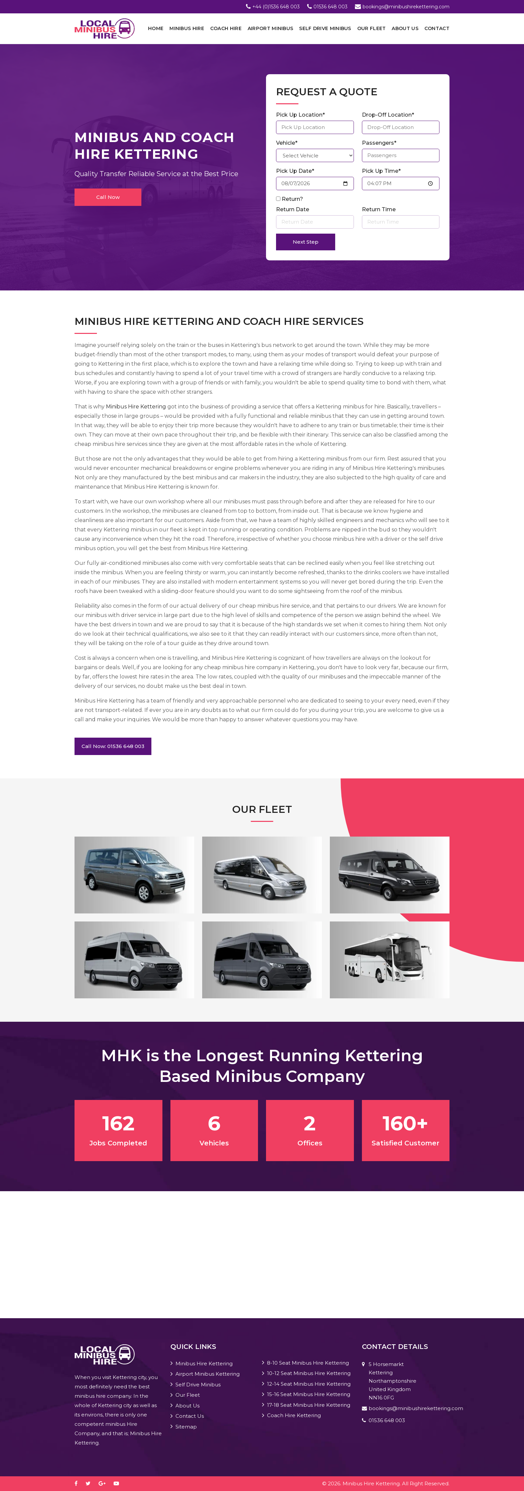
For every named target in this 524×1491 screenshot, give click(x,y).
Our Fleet (371, 28)
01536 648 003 (330, 7)
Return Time (379, 209)
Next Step (305, 242)
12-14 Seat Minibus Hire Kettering (309, 1384)
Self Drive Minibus (325, 28)
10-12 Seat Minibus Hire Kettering (309, 1373)
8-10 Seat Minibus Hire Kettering (308, 1363)
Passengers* (379, 143)
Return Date (292, 209)
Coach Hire (226, 28)
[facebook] (79, 1483)
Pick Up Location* (300, 115)
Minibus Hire (186, 28)
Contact (436, 28)
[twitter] (91, 1483)
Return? (292, 199)
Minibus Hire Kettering (136, 406)
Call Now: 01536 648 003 (113, 746)
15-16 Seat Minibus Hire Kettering (308, 1394)
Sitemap (186, 1426)
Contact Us (189, 1416)
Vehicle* (286, 143)
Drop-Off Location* (388, 115)
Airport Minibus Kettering (207, 1374)
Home (155, 28)
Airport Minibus (270, 28)
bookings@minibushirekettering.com (406, 7)
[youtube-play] (120, 1483)
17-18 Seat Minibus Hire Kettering (308, 1405)
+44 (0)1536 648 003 (276, 7)
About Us (405, 28)
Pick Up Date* (295, 171)
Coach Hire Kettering (294, 1415)
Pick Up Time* (381, 171)
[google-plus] (105, 1483)
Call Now (108, 197)
